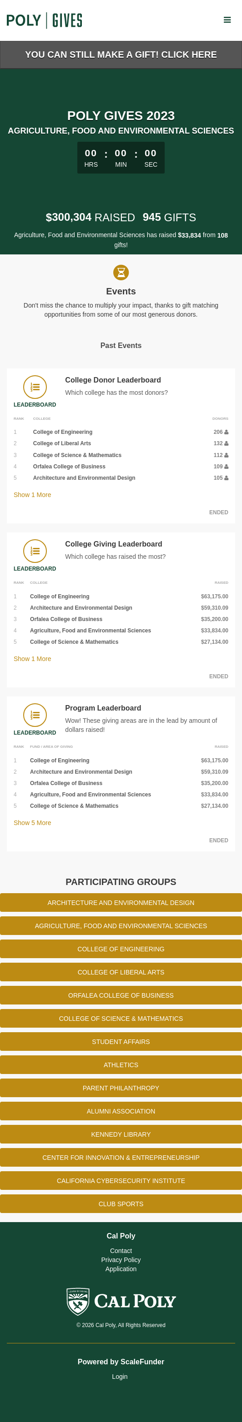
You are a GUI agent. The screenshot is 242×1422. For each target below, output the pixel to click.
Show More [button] (32, 494)
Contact (121, 1250)
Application (121, 1269)
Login (119, 1376)
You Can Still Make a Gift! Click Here (121, 55)
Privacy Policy (121, 1259)
